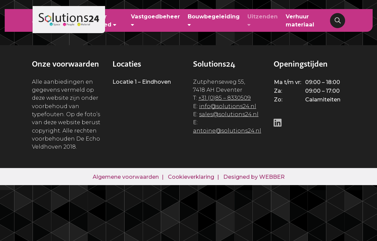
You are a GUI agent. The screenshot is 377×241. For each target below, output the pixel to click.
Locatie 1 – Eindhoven (141, 81)
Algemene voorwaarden (126, 176)
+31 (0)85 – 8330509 (224, 97)
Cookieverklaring (191, 176)
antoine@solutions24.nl (227, 130)
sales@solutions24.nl (228, 114)
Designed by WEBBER (254, 176)
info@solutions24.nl (227, 106)
